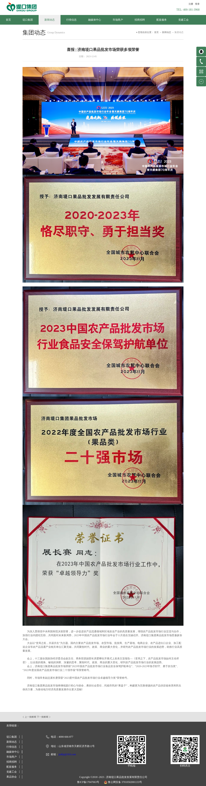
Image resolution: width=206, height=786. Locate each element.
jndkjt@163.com (67, 754)
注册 (191, 4)
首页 (8, 19)
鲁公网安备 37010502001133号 (125, 782)
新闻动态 (166, 32)
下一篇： (44, 717)
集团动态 (178, 32)
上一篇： (30, 717)
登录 (197, 4)
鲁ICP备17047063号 (88, 782)
